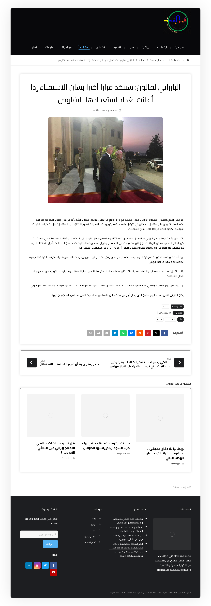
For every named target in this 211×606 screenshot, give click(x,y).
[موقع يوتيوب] (53, 572)
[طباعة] (98, 333)
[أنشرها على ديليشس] (131, 333)
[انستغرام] (37, 565)
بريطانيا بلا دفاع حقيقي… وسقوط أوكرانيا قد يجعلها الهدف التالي (128, 521)
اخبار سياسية (170, 319)
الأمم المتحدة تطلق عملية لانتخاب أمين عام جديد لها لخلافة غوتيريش (127, 546)
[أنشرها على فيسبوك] (164, 333)
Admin (165, 306)
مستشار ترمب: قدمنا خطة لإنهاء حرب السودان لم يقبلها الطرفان (126, 529)
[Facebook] (53, 565)
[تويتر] (45, 565)
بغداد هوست (114, 592)
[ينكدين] (28, 565)
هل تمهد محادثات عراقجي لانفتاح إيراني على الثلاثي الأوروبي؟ (128, 537)
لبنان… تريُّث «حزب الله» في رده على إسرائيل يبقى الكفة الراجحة (128, 554)
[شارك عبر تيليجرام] (115, 333)
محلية (159, 319)
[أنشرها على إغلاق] (156, 333)
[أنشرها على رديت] (139, 333)
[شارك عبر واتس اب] (123, 333)
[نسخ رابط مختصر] (90, 333)
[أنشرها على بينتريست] (148, 333)
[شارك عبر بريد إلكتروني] (107, 333)
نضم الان (50, 544)
